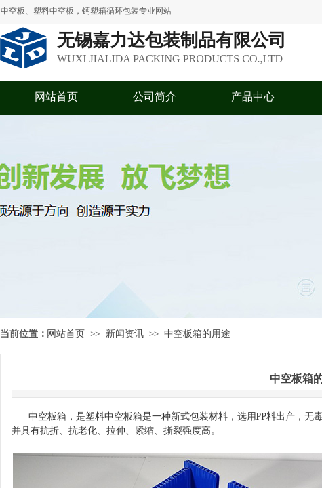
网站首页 (56, 96)
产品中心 (253, 96)
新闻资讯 (125, 334)
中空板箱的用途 (197, 334)
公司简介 (154, 96)
